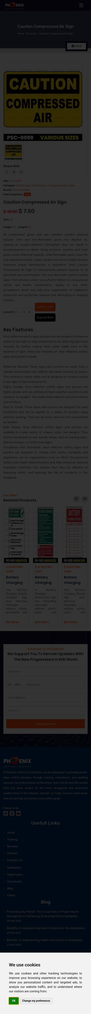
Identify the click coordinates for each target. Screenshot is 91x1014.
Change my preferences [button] (36, 1000)
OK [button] (14, 1000)
